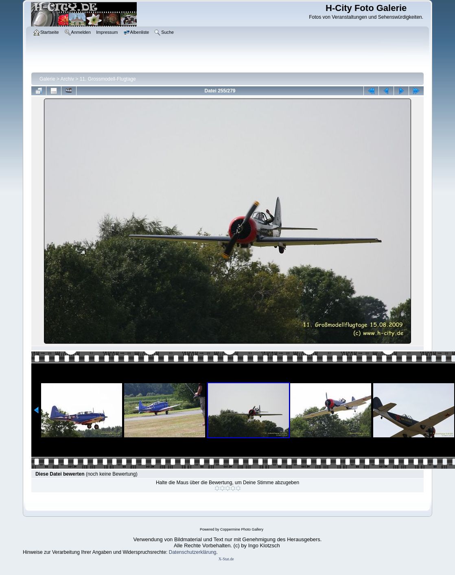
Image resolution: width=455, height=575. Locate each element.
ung (212, 552)
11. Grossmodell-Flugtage (108, 79)
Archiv (67, 79)
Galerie (47, 79)
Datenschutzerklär (188, 552)
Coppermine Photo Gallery (241, 529)
